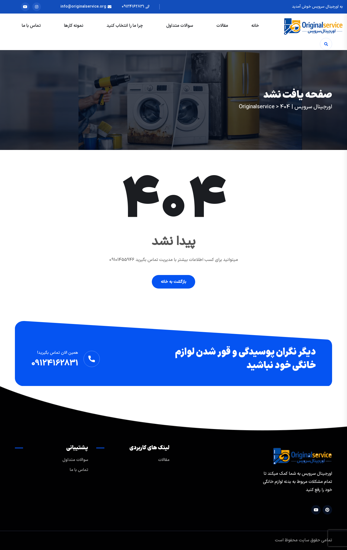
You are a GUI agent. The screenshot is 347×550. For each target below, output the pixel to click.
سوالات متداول (179, 25)
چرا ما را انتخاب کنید (125, 25)
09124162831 (133, 6)
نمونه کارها (73, 25)
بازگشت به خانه (173, 282)
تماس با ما (31, 25)
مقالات (222, 25)
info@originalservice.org (83, 6)
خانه (255, 25)
